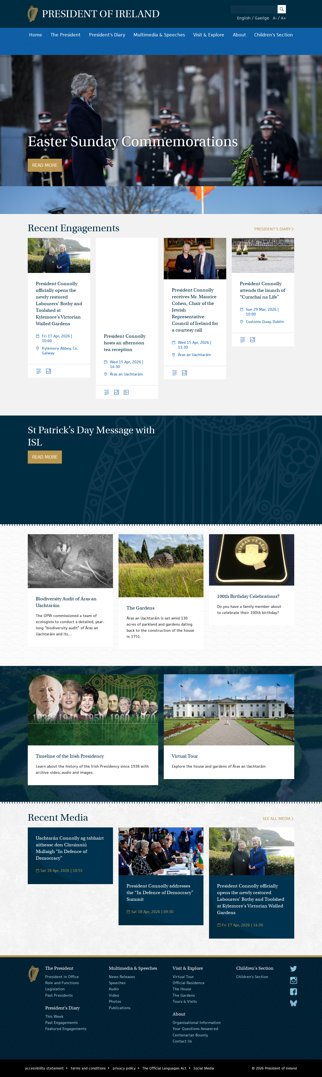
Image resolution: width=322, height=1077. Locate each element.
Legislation (55, 988)
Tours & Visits (185, 1001)
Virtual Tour (183, 976)
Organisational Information (197, 1022)
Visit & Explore (208, 35)
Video (114, 995)
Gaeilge (262, 18)
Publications (119, 1007)
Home (35, 35)
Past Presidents (59, 995)
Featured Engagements (65, 1028)
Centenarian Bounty (190, 1035)
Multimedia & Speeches (159, 35)
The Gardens (184, 995)
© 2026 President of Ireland (274, 1068)
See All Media (278, 818)
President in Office (62, 976)
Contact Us (182, 1041)
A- (275, 18)
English (244, 18)
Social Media (203, 1068)
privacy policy (124, 1068)
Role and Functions (62, 982)
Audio (114, 988)
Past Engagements (61, 1022)
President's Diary (107, 35)
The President (65, 35)
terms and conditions (88, 1068)
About (239, 35)
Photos (115, 1001)
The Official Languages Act (164, 1068)
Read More (47, 165)
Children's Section (273, 35)
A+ (283, 18)
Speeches (117, 982)
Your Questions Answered (195, 1028)
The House (182, 988)
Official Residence (189, 982)
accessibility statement (44, 1068)
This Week (54, 1016)
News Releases (122, 976)
